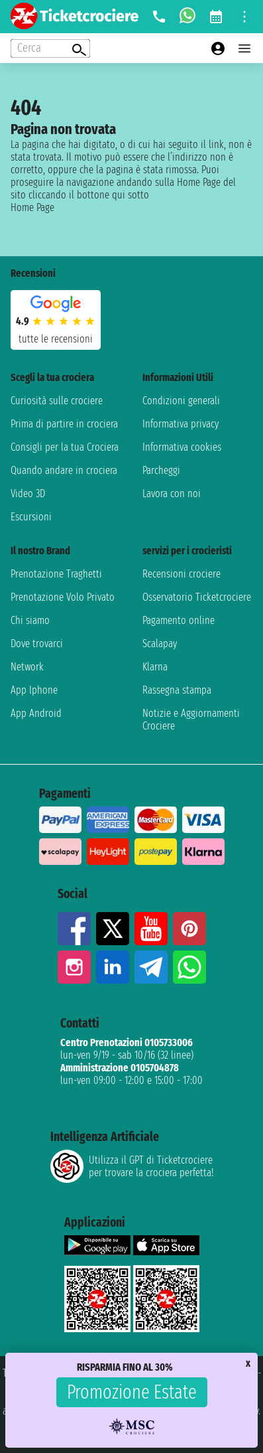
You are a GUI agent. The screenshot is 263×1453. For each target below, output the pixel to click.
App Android (36, 713)
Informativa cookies (181, 447)
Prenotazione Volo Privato (63, 597)
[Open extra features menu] (50, 48)
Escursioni (31, 516)
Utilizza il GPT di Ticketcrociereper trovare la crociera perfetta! (131, 1166)
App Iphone (34, 690)
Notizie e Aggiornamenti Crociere (191, 719)
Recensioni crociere (181, 574)
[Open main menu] (244, 48)
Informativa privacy (180, 424)
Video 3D (28, 493)
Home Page (32, 207)
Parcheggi (161, 470)
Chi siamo (30, 620)
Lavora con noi (171, 493)
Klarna (155, 666)
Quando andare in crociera (64, 470)
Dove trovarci (37, 643)
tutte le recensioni (56, 339)
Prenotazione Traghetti (56, 574)
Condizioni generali (181, 400)
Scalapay (159, 643)
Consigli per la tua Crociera (65, 447)
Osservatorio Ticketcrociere (196, 597)
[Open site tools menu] (244, 17)
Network (27, 666)
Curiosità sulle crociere (57, 400)
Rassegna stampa (176, 690)
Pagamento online (178, 620)
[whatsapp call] (187, 16)
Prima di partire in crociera (64, 424)
